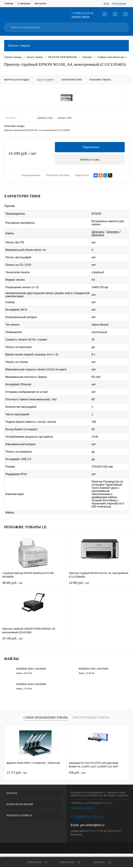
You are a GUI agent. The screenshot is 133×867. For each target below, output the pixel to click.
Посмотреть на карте (82, 808)
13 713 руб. (17, 773)
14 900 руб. (100, 585)
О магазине (23, 3)
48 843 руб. (33, 585)
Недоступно (82, 175)
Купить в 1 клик (89, 159)
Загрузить (98, 231)
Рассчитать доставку (58, 175)
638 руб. (77, 773)
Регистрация (119, 3)
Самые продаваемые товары (46, 717)
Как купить (40, 3)
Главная (8, 3)
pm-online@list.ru (92, 825)
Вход (106, 3)
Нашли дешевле (31, 175)
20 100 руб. (33, 641)
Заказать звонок (80, 16)
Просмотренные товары (91, 717)
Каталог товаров (66, 45)
